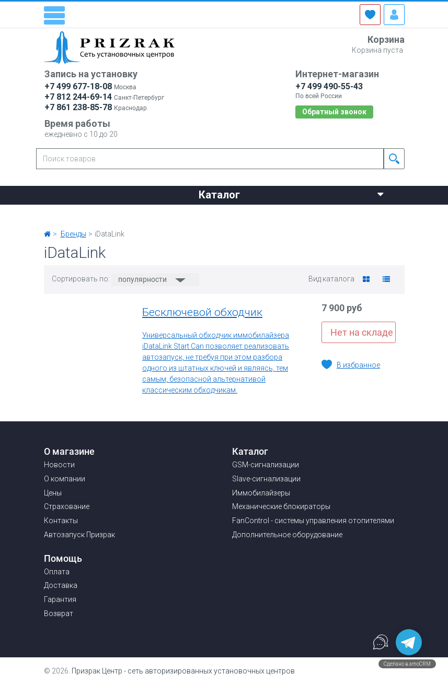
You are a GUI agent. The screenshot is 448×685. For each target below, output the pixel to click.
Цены (188, 214)
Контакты (322, 214)
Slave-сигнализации (266, 479)
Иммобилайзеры (261, 493)
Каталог (291, 194)
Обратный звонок (334, 112)
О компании (128, 214)
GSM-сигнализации (265, 464)
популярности (143, 279)
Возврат (58, 613)
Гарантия (60, 599)
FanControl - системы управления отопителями (313, 520)
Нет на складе (361, 332)
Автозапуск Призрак (79, 534)
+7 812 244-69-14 (78, 97)
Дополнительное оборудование (287, 534)
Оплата (57, 572)
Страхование (251, 214)
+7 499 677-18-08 (78, 86)
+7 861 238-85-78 (78, 107)
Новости (61, 214)
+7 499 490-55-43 (329, 86)
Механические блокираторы (281, 506)
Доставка (60, 585)
